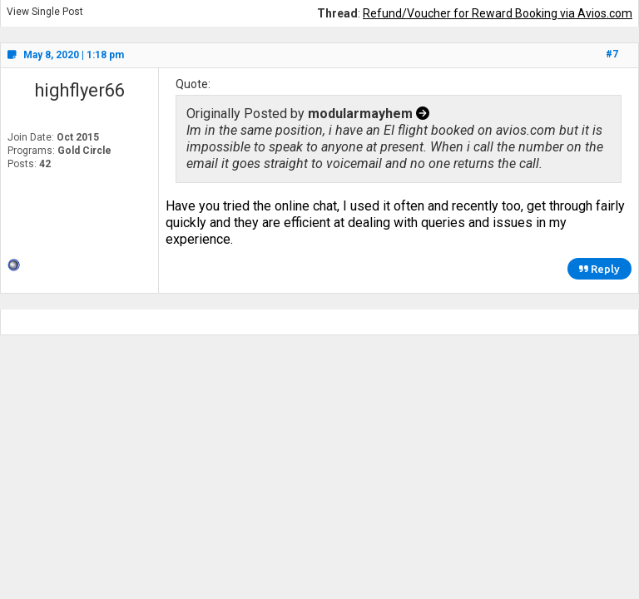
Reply (599, 269)
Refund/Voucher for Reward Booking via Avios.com (497, 13)
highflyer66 (79, 90)
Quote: (193, 84)
